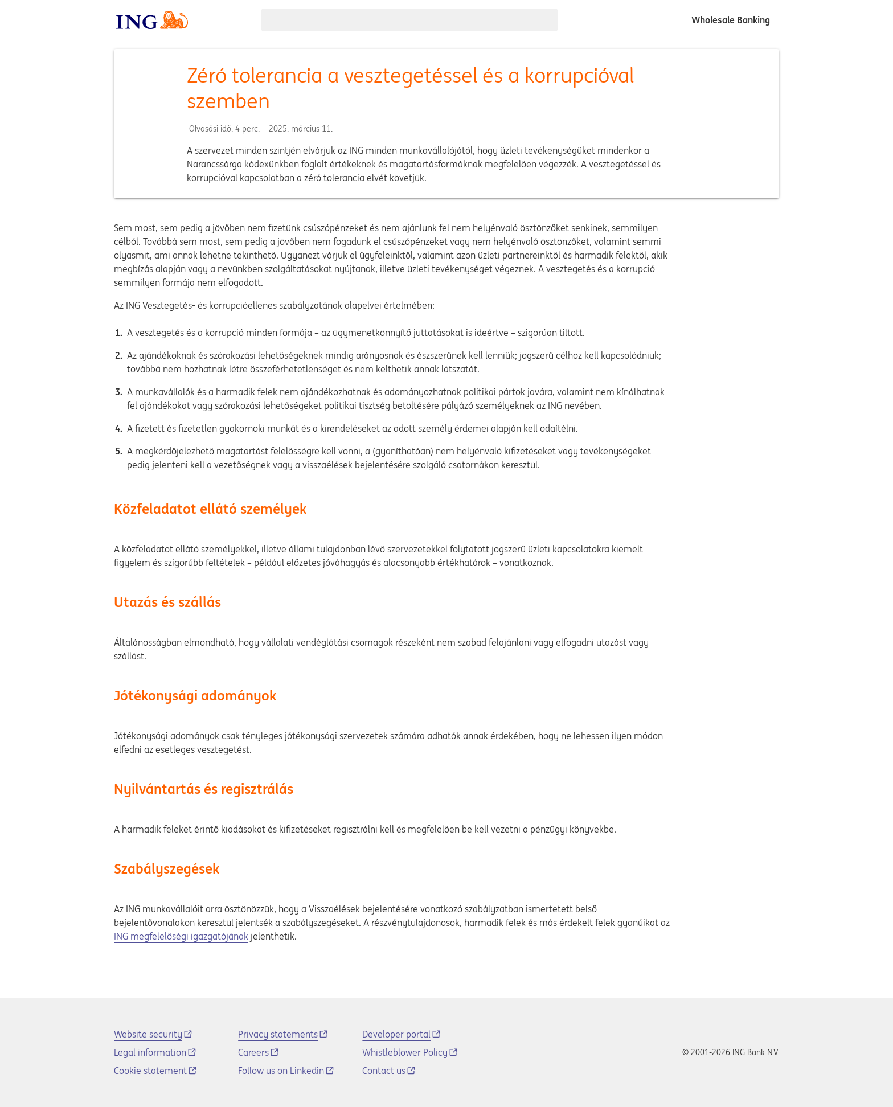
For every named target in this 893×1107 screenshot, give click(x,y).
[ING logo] (152, 20)
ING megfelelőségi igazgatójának (181, 936)
